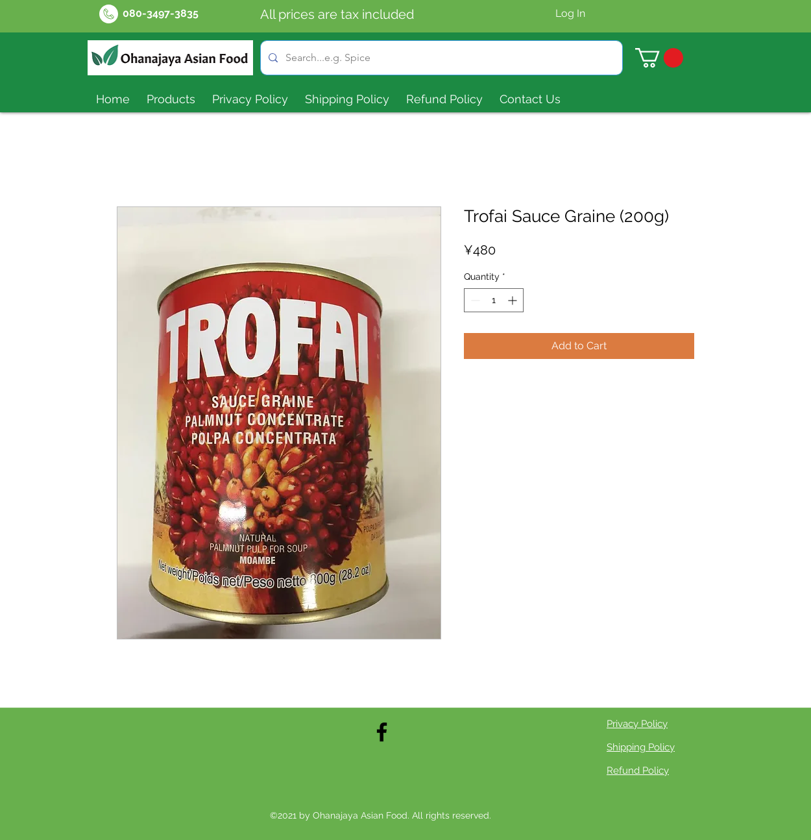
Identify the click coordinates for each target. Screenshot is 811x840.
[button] (659, 58)
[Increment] (513, 300)
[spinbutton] (493, 300)
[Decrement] (474, 300)
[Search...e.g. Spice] (440, 58)
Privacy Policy (637, 724)
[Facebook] (381, 732)
